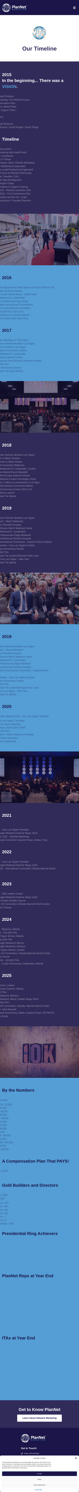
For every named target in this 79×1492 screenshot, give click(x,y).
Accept (39, 1473)
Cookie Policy (38, 1489)
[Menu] (74, 7)
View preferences (39, 1485)
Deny (39, 1479)
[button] (76, 1458)
